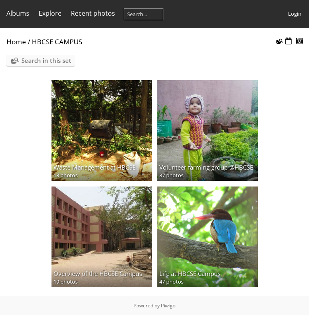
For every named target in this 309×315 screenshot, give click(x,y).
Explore (50, 13)
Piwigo (168, 305)
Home (16, 41)
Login (294, 13)
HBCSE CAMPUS (57, 41)
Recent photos (93, 13)
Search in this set (46, 60)
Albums (17, 13)
